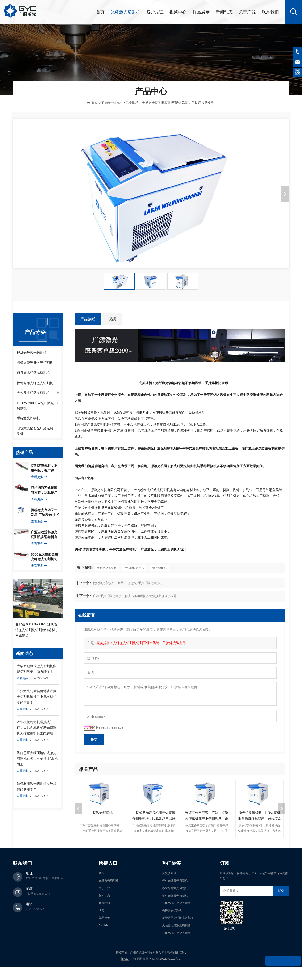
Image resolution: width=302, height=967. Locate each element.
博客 (101, 910)
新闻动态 (224, 11)
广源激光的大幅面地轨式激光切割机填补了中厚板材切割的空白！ (36, 697)
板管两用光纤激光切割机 (35, 383)
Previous (78, 808)
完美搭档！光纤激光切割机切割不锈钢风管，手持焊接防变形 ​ (141, 643)
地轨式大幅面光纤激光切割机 (35, 431)
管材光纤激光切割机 (175, 880)
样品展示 (201, 11)
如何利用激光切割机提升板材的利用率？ (36, 787)
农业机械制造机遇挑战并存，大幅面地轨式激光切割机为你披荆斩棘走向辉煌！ (36, 728)
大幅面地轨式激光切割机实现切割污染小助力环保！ (36, 669)
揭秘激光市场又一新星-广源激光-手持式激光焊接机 (128, 583)
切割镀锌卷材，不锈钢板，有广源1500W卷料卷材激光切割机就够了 (44, 468)
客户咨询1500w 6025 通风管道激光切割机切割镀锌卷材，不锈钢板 (36, 630)
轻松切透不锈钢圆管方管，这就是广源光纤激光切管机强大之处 (44, 490)
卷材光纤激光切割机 (175, 887)
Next (281, 808)
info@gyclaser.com (38, 893)
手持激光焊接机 (107, 567)
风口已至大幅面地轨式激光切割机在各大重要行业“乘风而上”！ (37, 758)
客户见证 (155, 11)
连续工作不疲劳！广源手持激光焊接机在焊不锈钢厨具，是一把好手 (206, 815)
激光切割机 (169, 872)
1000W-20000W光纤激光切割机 (35, 405)
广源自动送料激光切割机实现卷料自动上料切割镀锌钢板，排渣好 (44, 535)
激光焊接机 (159, 567)
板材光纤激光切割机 (31, 352)
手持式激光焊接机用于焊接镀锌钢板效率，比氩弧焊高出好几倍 (153, 815)
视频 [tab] (112, 319)
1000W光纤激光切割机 (176, 902)
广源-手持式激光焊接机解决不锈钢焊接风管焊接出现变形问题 (135, 596)
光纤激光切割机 (125, 11)
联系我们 (270, 11)
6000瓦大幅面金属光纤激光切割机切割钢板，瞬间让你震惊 (44, 557)
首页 (100, 11)
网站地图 (172, 952)
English (103, 925)
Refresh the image (109, 727)
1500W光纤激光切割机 (176, 932)
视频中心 (177, 11)
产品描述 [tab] (88, 319)
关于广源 (247, 11)
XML (183, 952)
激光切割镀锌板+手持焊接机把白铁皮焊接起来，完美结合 (259, 815)
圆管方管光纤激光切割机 (35, 362)
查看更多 (39, 477)
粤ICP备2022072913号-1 (164, 958)
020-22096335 (35, 908)
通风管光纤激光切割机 (33, 372)
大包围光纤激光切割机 (33, 393)
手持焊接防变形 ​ (134, 567)
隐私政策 (104, 917)
